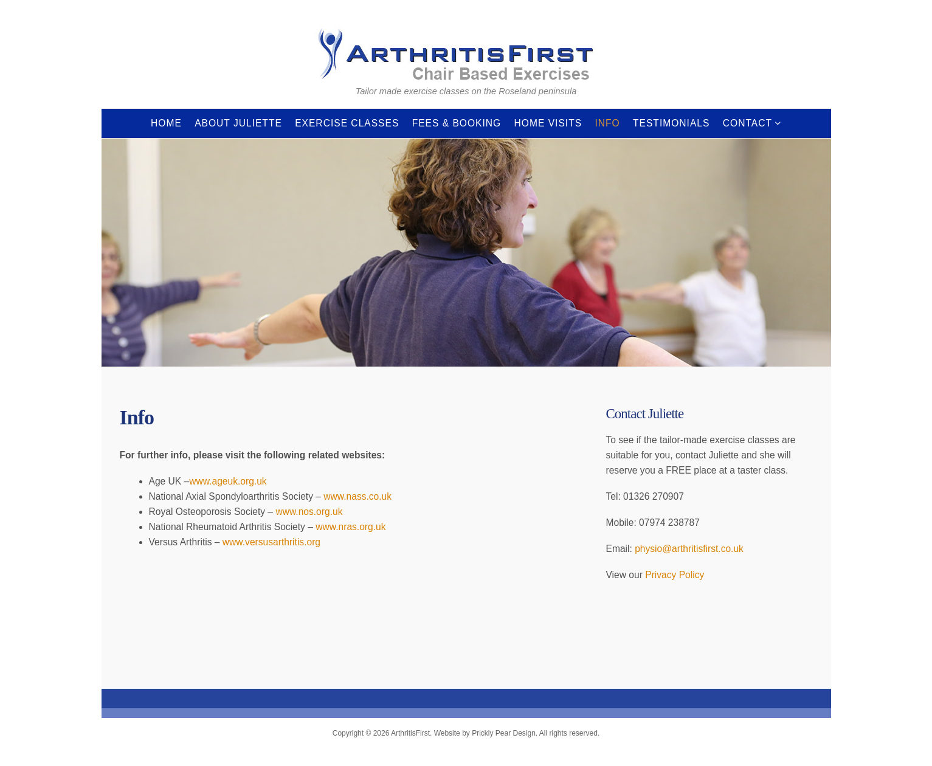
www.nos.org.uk (308, 511)
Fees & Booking (457, 123)
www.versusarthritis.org (271, 542)
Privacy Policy (674, 575)
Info (607, 123)
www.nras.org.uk (350, 527)
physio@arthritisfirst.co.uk (689, 548)
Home (166, 123)
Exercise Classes (347, 123)
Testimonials (671, 123)
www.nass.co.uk (357, 496)
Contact (747, 123)
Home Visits (548, 123)
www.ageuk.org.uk (227, 481)
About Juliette (238, 123)
